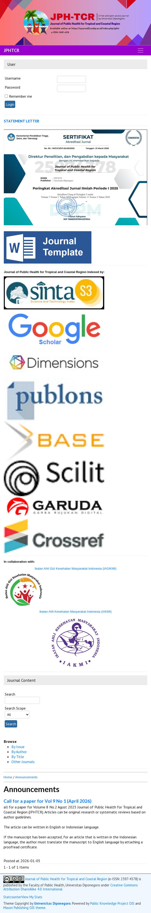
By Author (19, 751)
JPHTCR (11, 50)
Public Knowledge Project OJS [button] (112, 903)
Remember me (20, 96)
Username (13, 78)
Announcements (26, 777)
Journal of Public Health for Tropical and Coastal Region (66, 879)
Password (12, 87)
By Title (17, 756)
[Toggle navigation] (140, 50)
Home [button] (8, 777)
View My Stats (31, 897)
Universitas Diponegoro (52, 903)
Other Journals (23, 761)
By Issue (17, 746)
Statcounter (12, 897)
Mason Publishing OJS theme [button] (24, 907)
